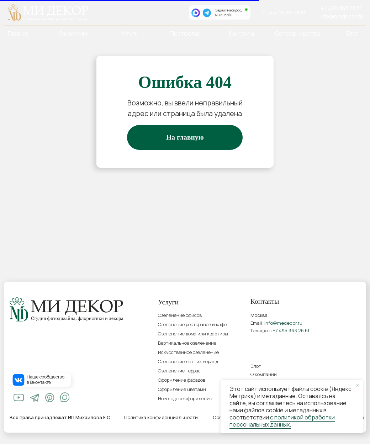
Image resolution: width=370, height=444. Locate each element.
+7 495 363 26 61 (341, 8)
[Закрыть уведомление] (357, 385)
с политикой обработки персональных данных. (282, 420)
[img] (19, 398)
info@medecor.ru (341, 16)
